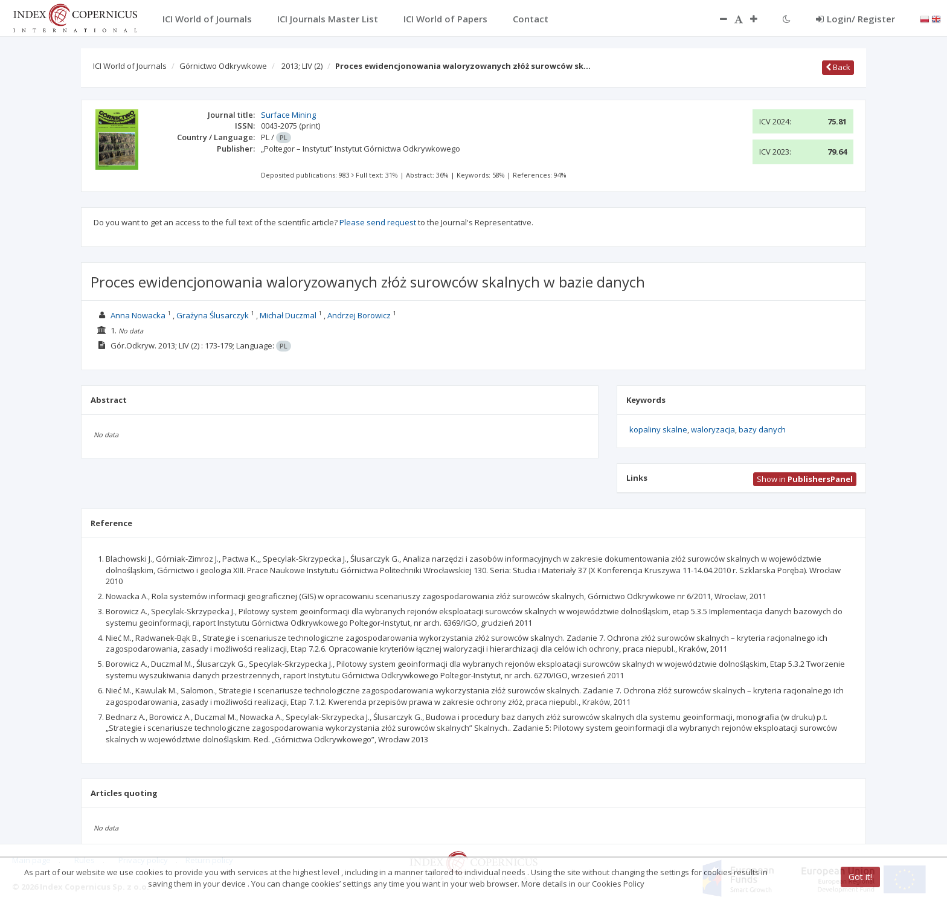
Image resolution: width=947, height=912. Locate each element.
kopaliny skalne (658, 429)
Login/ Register (855, 19)
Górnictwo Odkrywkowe (223, 65)
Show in (805, 479)
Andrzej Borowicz (359, 315)
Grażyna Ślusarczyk (212, 315)
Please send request (377, 222)
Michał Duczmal (288, 315)
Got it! (860, 876)
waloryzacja (713, 429)
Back (838, 67)
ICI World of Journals (130, 65)
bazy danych (762, 429)
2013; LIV (302, 65)
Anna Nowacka (138, 315)
